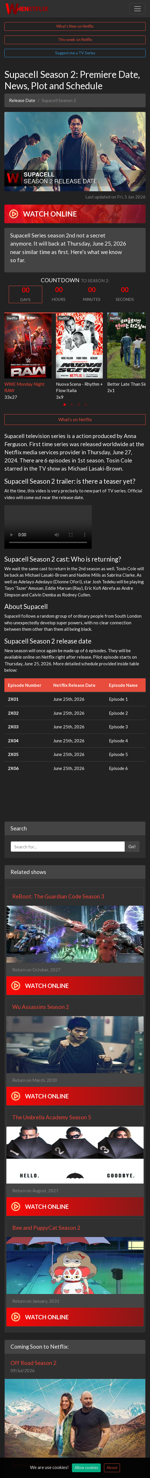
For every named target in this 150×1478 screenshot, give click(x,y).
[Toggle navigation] (137, 8)
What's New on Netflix (75, 26)
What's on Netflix (75, 419)
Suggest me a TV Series (75, 53)
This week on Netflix (75, 39)
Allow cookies (86, 1467)
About (112, 1467)
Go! (132, 846)
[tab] (64, 404)
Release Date (22, 100)
